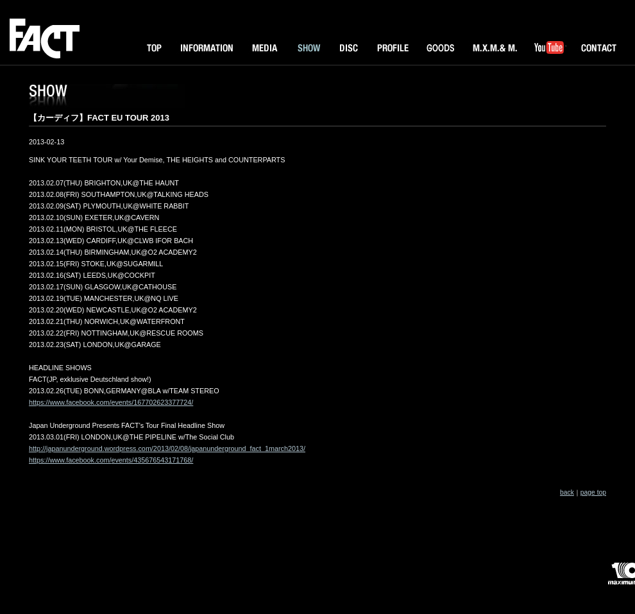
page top (593, 492)
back (567, 492)
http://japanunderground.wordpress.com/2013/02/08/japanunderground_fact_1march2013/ (167, 448)
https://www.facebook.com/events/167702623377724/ (111, 402)
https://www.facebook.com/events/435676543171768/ (111, 460)
